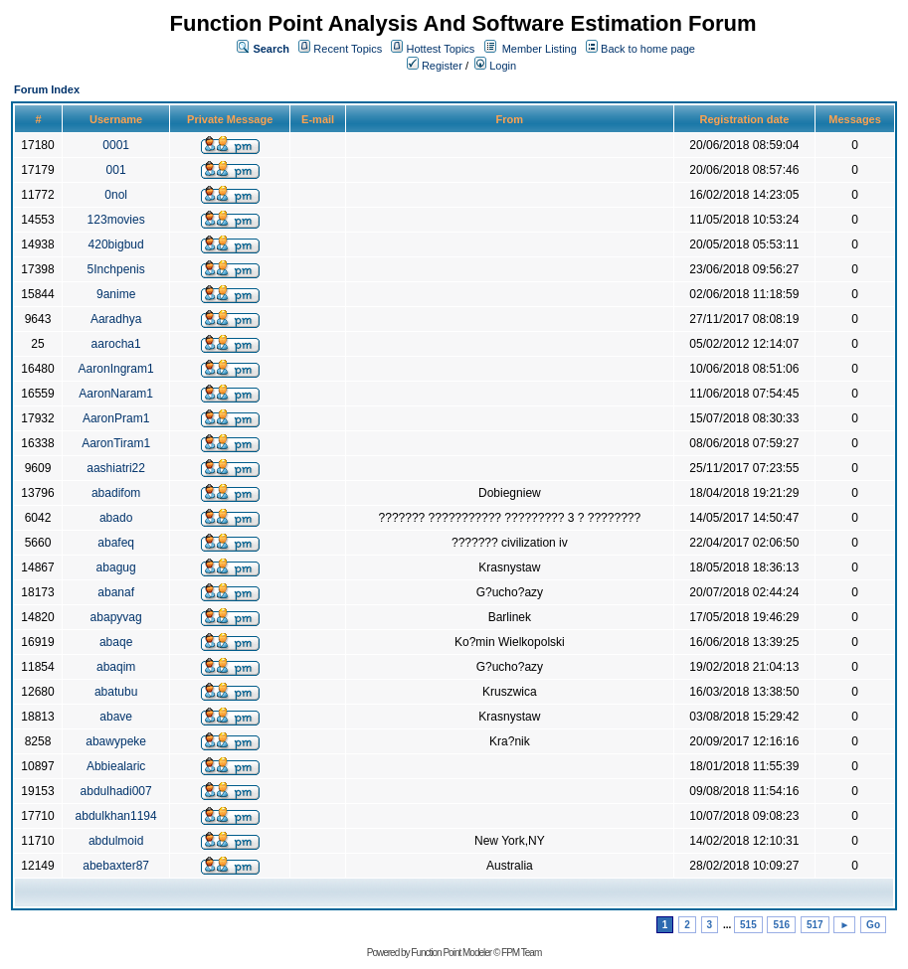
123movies (116, 220)
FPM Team (521, 952)
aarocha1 (116, 344)
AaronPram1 (116, 418)
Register (434, 66)
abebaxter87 (116, 866)
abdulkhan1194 (116, 816)
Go (873, 924)
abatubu (115, 692)
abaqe (115, 642)
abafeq (115, 543)
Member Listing (539, 49)
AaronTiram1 (116, 443)
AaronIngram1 (116, 369)
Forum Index (47, 89)
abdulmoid (116, 841)
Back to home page (648, 49)
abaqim (115, 667)
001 (116, 170)
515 (748, 924)
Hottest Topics (440, 49)
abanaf (115, 592)
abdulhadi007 (116, 791)
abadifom (115, 493)
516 (781, 924)
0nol (115, 195)
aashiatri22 (116, 468)
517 (815, 924)
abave (115, 717)
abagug (116, 567)
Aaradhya (116, 319)
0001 (115, 145)
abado (115, 518)
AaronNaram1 (116, 394)
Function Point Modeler (451, 952)
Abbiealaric (116, 766)
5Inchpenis (116, 269)
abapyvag (116, 617)
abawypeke (116, 741)
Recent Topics (347, 49)
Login (495, 66)
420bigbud (116, 244)
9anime (115, 294)
